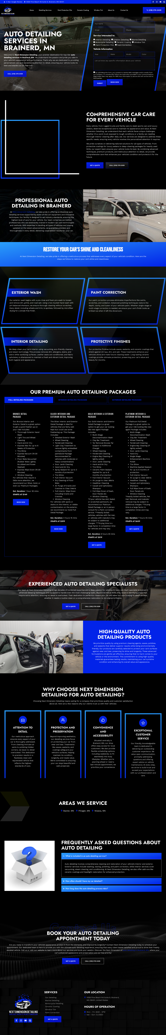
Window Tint (98, 10)
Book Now (21, 478)
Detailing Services (46, 10)
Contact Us (124, 10)
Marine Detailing (139, 40)
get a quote (97, 521)
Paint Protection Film (65, 10)
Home (32, 10)
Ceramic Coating (83, 10)
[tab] (28, 376)
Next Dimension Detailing (24, 188)
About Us (111, 10)
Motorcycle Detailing (104, 42)
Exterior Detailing (121, 40)
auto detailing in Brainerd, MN (136, 926)
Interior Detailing (102, 40)
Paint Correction (124, 45)
